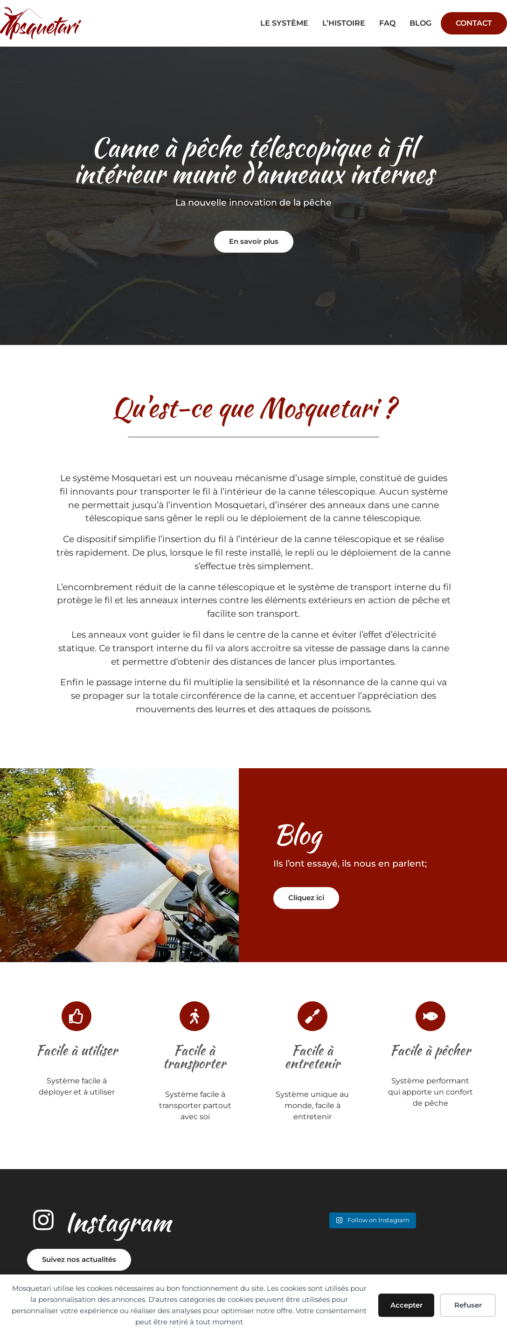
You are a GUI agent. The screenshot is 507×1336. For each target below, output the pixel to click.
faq (387, 23)
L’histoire (343, 23)
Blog (420, 23)
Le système (284, 23)
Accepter (406, 1305)
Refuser (468, 1305)
